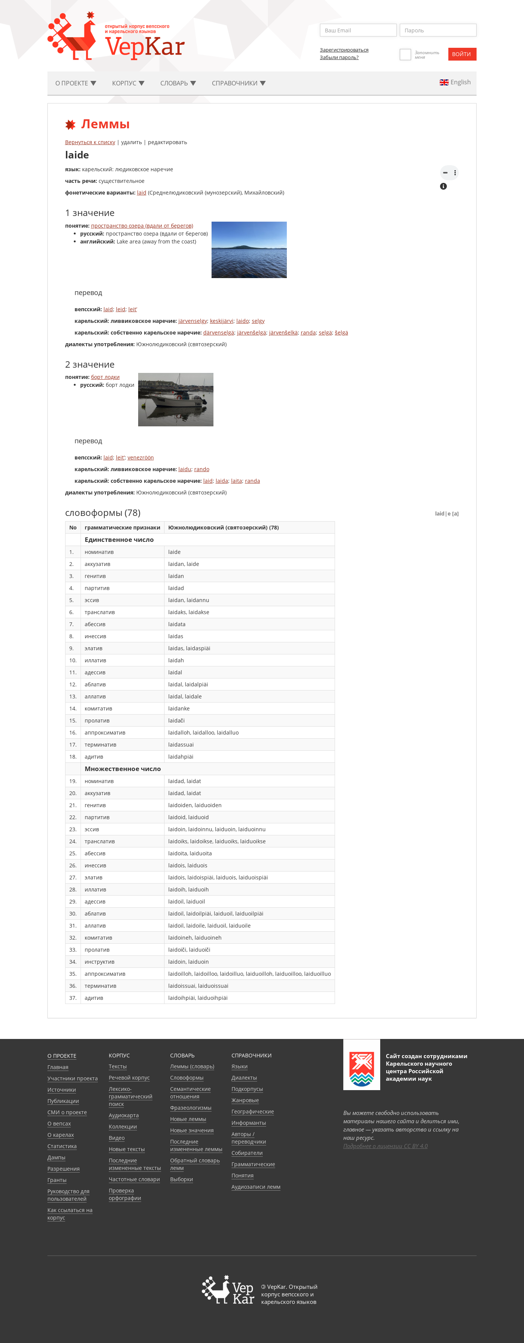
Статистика (62, 1146)
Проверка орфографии (125, 1194)
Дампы (56, 1157)
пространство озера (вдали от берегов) (142, 225)
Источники (61, 1089)
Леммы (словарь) (192, 1066)
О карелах (60, 1134)
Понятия (243, 1175)
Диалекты (244, 1077)
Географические (253, 1111)
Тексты (118, 1066)
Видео (117, 1137)
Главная (58, 1067)
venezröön (141, 457)
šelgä (341, 332)
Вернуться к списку (90, 142)
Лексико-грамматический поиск (130, 1096)
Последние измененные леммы (196, 1145)
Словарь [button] (178, 83)
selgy (258, 320)
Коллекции (123, 1126)
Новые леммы (188, 1118)
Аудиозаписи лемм (256, 1186)
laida (222, 480)
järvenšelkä (283, 332)
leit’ (132, 309)
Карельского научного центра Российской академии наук (419, 1071)
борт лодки (105, 376)
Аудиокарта (124, 1115)
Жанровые (245, 1100)
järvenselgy (192, 320)
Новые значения (192, 1130)
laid (141, 192)
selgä (325, 332)
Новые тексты (127, 1149)
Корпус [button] (128, 83)
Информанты (249, 1122)
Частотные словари (134, 1179)
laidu (184, 469)
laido (242, 320)
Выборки (181, 1179)
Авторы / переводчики (249, 1137)
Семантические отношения (190, 1092)
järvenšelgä (251, 332)
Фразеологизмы (191, 1107)
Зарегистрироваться (344, 49)
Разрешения (63, 1168)
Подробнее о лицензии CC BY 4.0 (385, 1146)
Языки (240, 1066)
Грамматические (253, 1164)
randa (308, 332)
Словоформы (187, 1077)
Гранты (57, 1179)
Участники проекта (72, 1078)
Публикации (63, 1100)
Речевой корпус (129, 1077)
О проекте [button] (75, 83)
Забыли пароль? (339, 57)
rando (201, 469)
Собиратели (247, 1152)
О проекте (61, 1055)
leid (120, 309)
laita (236, 480)
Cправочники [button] (239, 83)
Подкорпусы (247, 1088)
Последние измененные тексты (135, 1164)
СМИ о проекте (67, 1112)
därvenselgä (218, 332)
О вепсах (59, 1123)
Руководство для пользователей (68, 1195)
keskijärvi (221, 320)
